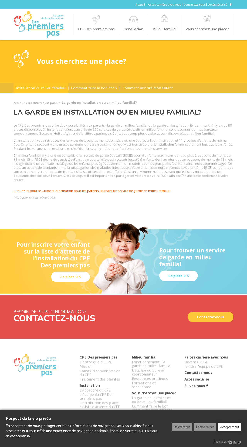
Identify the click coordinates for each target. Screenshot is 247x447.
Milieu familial (164, 29)
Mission (86, 369)
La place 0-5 (70, 277)
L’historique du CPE (96, 365)
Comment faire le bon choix (94, 88)
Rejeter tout (182, 427)
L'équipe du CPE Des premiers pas (96, 399)
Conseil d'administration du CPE (100, 375)
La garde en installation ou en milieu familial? (151, 402)
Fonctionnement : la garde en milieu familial (151, 367)
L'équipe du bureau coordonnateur (148, 375)
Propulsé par (227, 441)
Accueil (140, 4)
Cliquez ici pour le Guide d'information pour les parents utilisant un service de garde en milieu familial (92, 190)
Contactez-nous (195, 4)
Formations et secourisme (144, 388)
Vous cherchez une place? (207, 29)
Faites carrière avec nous (164, 4)
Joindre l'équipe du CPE (203, 369)
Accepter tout (229, 427)
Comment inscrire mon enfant (148, 88)
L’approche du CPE (95, 393)
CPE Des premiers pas (96, 29)
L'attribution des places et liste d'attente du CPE (100, 407)
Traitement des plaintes (100, 382)
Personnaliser (205, 427)
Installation (133, 29)
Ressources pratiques (150, 381)
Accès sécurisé (217, 4)
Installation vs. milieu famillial (41, 88)
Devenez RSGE (196, 365)
